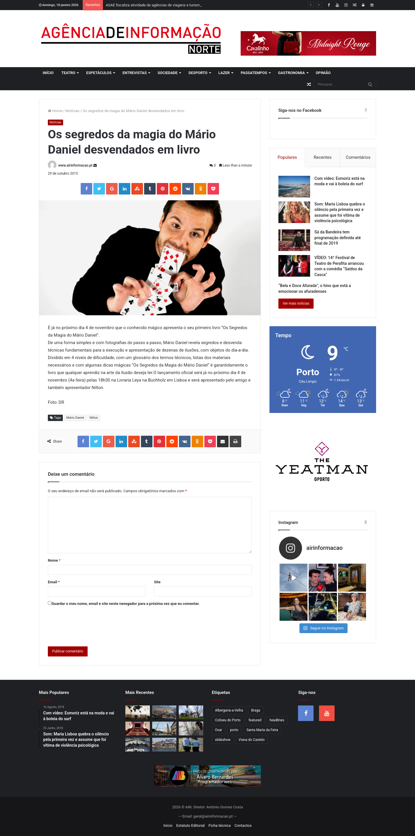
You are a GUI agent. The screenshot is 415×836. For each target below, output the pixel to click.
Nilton (94, 418)
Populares (287, 157)
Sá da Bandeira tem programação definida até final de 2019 (337, 238)
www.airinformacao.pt (75, 165)
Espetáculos (99, 73)
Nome (54, 560)
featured (255, 720)
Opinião (323, 73)
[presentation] (91, 625)
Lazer (224, 73)
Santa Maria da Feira (262, 730)
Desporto (197, 73)
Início (48, 73)
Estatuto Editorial (190, 825)
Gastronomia (291, 73)
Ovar (218, 730)
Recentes (323, 157)
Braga (255, 710)
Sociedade (168, 73)
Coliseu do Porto (228, 720)
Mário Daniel (75, 418)
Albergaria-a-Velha (229, 710)
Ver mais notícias (296, 303)
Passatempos (254, 73)
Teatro (68, 73)
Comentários (358, 157)
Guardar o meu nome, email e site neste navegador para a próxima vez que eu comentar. (126, 603)
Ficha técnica (220, 825)
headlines (276, 720)
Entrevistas (134, 73)
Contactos (243, 825)
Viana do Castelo (252, 740)
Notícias (73, 111)
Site (157, 582)
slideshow (223, 740)
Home (55, 111)
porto (234, 730)
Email (54, 582)
